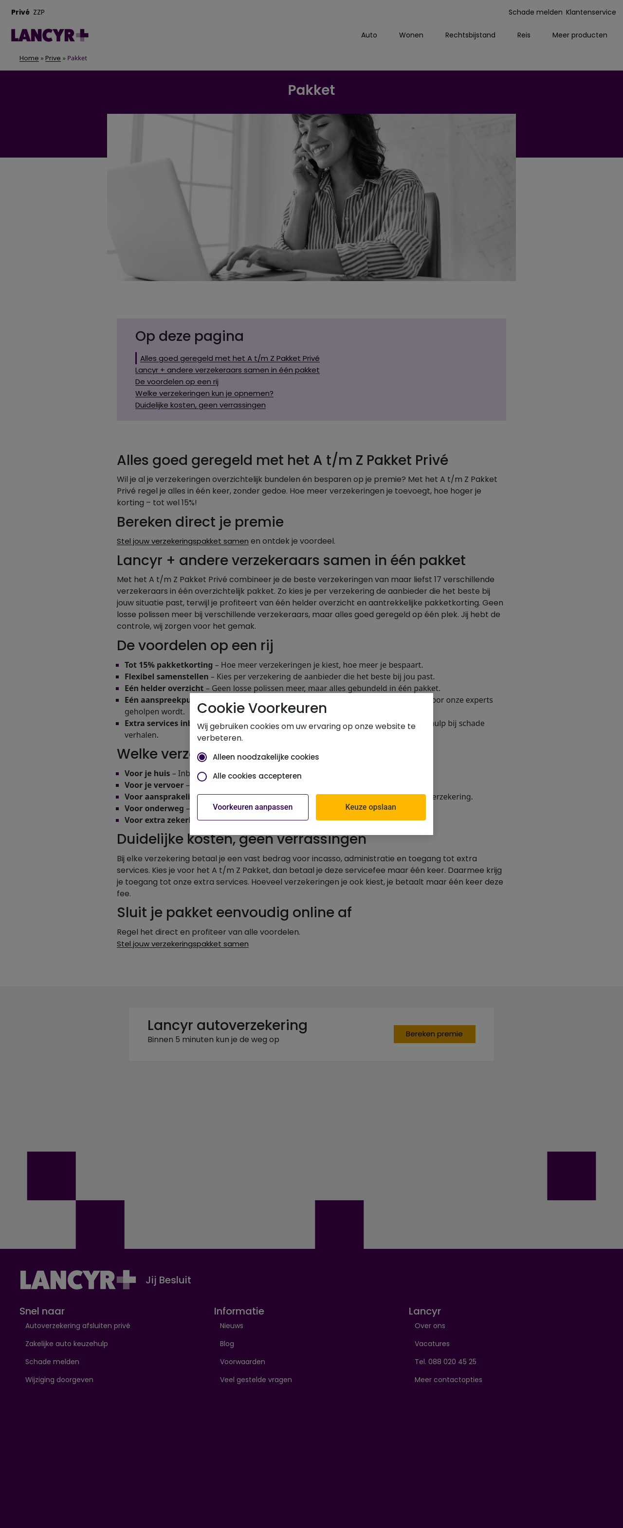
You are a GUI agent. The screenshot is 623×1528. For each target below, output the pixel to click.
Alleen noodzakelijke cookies (258, 757)
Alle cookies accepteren (249, 776)
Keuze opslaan (371, 807)
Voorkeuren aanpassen (253, 807)
